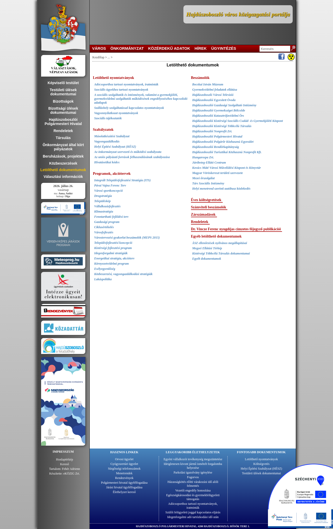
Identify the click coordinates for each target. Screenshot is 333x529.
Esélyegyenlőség (104, 269)
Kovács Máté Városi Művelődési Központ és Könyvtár (226, 168)
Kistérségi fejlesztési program (113, 248)
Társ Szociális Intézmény (208, 183)
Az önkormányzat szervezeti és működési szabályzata (127, 152)
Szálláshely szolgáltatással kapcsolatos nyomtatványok (129, 108)
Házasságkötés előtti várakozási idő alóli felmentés (193, 484)
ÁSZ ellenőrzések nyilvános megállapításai (219, 243)
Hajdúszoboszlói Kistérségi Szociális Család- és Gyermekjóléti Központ (237, 121)
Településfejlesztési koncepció (113, 243)
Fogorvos (193, 477)
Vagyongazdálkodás (106, 141)
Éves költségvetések (206, 200)
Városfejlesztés (103, 232)
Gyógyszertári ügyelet (124, 464)
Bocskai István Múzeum (207, 84)
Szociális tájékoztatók (108, 118)
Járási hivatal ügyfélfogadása (124, 487)
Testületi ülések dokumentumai (261, 473)
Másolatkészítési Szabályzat (112, 136)
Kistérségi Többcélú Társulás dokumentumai (221, 253)
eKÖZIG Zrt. (71, 473)
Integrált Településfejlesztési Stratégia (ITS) (122, 180)
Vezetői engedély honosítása (193, 490)
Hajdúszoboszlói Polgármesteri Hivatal (217, 136)
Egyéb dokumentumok (206, 258)
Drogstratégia (103, 196)
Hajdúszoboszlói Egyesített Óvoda (214, 100)
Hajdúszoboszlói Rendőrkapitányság (215, 147)
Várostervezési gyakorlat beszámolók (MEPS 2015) (127, 237)
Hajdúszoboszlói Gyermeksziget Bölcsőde (218, 110)
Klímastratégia (103, 211)
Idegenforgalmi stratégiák (110, 253)
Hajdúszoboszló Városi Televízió (213, 95)
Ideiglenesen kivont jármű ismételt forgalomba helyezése (193, 466)
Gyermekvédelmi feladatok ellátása (214, 89)
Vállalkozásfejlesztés (107, 206)
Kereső (64, 464)
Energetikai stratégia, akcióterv (114, 258)
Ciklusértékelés (104, 227)
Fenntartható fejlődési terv (111, 217)
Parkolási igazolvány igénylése (193, 472)
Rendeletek (199, 222)
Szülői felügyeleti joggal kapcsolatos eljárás (192, 512)
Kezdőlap (98, 57)
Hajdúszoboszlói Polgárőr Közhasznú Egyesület (223, 142)
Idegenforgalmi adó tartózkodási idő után (193, 517)
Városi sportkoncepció (108, 190)
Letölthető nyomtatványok (261, 459)
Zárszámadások (203, 214)
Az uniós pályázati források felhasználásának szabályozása (132, 157)
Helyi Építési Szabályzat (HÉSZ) (115, 146)
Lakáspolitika (103, 279)
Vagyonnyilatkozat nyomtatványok (116, 113)
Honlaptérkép (64, 459)
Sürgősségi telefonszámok (124, 468)
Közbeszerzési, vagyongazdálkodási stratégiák (123, 274)
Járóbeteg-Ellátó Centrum (209, 162)
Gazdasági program (106, 222)
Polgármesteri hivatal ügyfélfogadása (124, 482)
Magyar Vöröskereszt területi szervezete (217, 173)
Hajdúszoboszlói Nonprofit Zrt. (212, 131)
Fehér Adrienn (71, 469)
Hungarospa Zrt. (203, 157)
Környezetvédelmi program (111, 263)
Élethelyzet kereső (124, 492)
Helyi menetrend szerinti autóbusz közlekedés (221, 188)
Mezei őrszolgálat (203, 178)
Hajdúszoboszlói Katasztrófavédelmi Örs (218, 115)
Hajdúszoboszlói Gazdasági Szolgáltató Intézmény (224, 105)
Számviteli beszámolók (208, 207)
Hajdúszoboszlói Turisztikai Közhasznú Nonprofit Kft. (227, 152)
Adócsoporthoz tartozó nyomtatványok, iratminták (126, 84)
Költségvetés (261, 464)
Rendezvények (124, 478)
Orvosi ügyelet (124, 459)
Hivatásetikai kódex (107, 162)
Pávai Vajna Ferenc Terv (110, 185)
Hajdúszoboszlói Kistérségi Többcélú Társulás (222, 126)
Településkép (102, 201)
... (109, 57)
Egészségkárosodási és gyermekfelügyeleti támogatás (193, 497)
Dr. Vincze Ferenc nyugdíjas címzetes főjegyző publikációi (236, 229)
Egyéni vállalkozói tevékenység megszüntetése (193, 459)
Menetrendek (124, 473)
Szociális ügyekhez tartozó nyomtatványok (121, 89)
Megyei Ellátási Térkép (207, 248)
